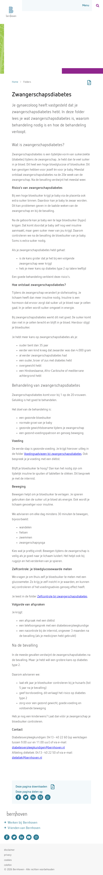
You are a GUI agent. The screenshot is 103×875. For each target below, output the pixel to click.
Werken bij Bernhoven (22, 822)
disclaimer (9, 850)
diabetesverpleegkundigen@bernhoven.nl (38, 747)
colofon (8, 865)
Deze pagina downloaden (35, 786)
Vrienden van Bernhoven (24, 828)
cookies (8, 860)
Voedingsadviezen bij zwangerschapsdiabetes (53, 454)
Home (15, 82)
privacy (7, 855)
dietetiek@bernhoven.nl (27, 757)
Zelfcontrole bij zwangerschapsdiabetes (62, 596)
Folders (27, 82)
